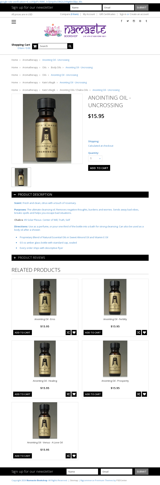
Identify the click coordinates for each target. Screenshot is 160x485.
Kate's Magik (48, 82)
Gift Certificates (107, 14)
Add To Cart (22, 332)
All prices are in (22, 14)
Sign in (123, 14)
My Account (89, 14)
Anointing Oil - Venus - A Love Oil (45, 442)
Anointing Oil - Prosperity (115, 380)
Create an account (139, 14)
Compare (69, 14)
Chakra (18, 219)
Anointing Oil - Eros (44, 319)
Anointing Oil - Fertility (115, 319)
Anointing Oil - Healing (45, 380)
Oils (44, 67)
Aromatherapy (30, 59)
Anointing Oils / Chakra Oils (74, 90)
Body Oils (56, 67)
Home (15, 59)
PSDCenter (121, 480)
